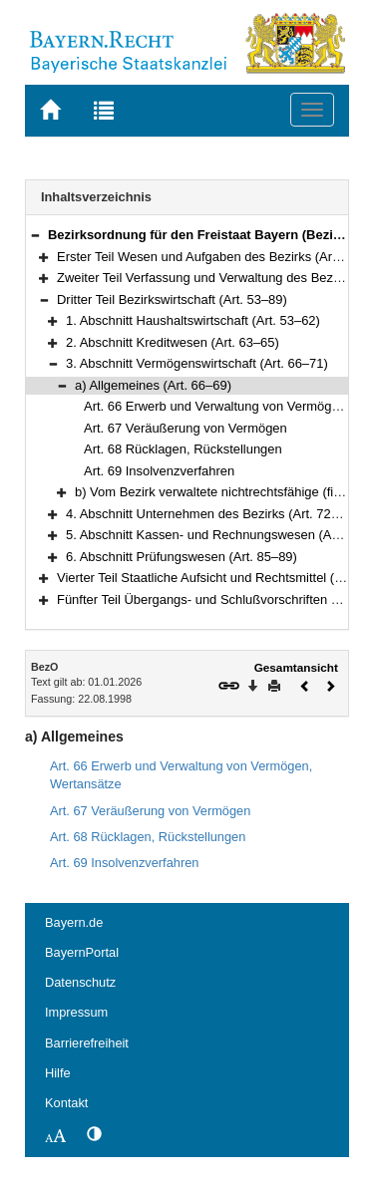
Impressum (76, 1012)
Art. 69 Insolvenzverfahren (159, 470)
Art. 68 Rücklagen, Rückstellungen (183, 449)
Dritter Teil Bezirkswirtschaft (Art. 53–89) (172, 299)
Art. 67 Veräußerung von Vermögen (185, 428)
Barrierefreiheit (87, 1043)
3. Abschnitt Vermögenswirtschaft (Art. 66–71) (197, 363)
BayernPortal (82, 952)
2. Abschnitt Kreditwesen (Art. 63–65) (172, 342)
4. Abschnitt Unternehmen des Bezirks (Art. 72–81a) (215, 513)
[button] (35, 234)
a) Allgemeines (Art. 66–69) (153, 385)
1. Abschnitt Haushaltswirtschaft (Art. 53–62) (193, 320)
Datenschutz (80, 982)
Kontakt (66, 1102)
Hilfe (58, 1072)
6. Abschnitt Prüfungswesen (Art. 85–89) (181, 556)
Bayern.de (74, 922)
